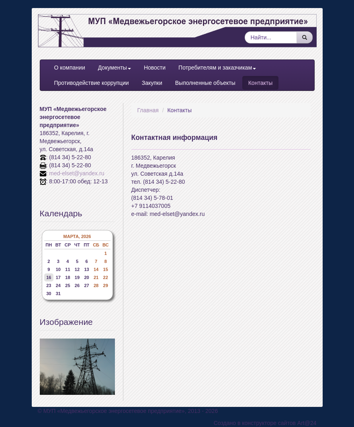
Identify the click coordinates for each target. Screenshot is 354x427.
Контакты (260, 83)
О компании (69, 67)
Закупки (152, 83)
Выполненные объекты (205, 83)
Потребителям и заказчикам (217, 67)
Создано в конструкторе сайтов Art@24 (265, 423)
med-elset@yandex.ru (76, 173)
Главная (148, 110)
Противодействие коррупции (91, 83)
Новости (155, 67)
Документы (114, 67)
